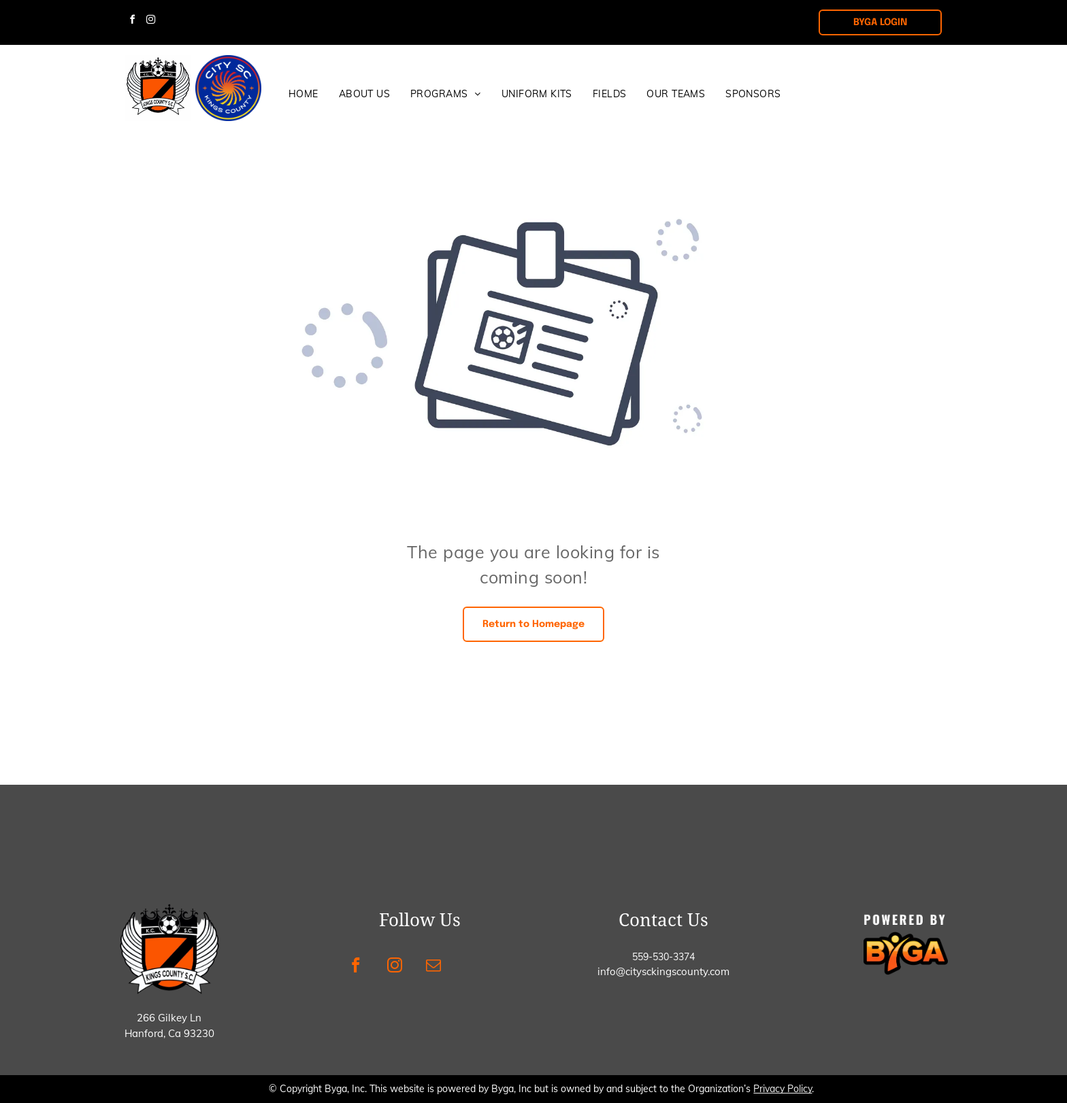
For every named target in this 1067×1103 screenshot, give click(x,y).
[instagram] (150, 21)
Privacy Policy (782, 1089)
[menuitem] (303, 94)
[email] (433, 967)
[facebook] (132, 21)
